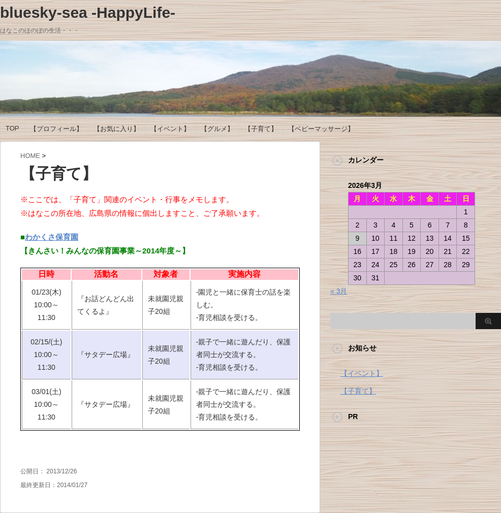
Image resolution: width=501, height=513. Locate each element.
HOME (30, 155)
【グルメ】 (217, 129)
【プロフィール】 (56, 129)
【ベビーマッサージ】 (321, 129)
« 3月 (338, 291)
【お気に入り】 (116, 129)
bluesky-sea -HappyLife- (87, 12)
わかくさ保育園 (51, 237)
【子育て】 (260, 129)
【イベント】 (170, 129)
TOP (12, 128)
